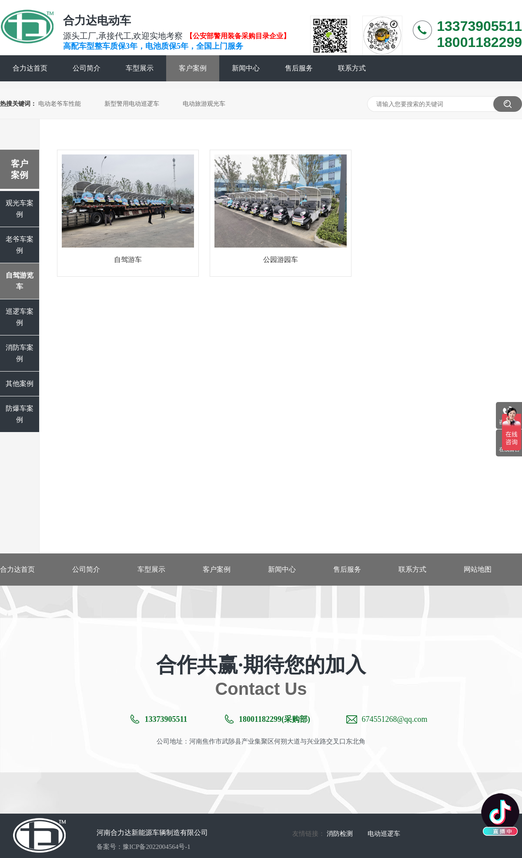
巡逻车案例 (19, 317)
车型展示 (140, 68)
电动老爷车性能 (59, 103)
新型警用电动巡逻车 (131, 103)
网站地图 (478, 569)
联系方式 (352, 68)
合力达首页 (30, 68)
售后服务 (299, 68)
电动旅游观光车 (204, 103)
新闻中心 (246, 68)
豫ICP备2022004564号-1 (157, 846)
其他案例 (19, 383)
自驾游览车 (19, 280)
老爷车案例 (19, 244)
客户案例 (193, 68)
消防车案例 (19, 353)
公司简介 (86, 68)
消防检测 (340, 833)
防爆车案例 (19, 414)
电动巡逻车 (384, 833)
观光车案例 (19, 208)
